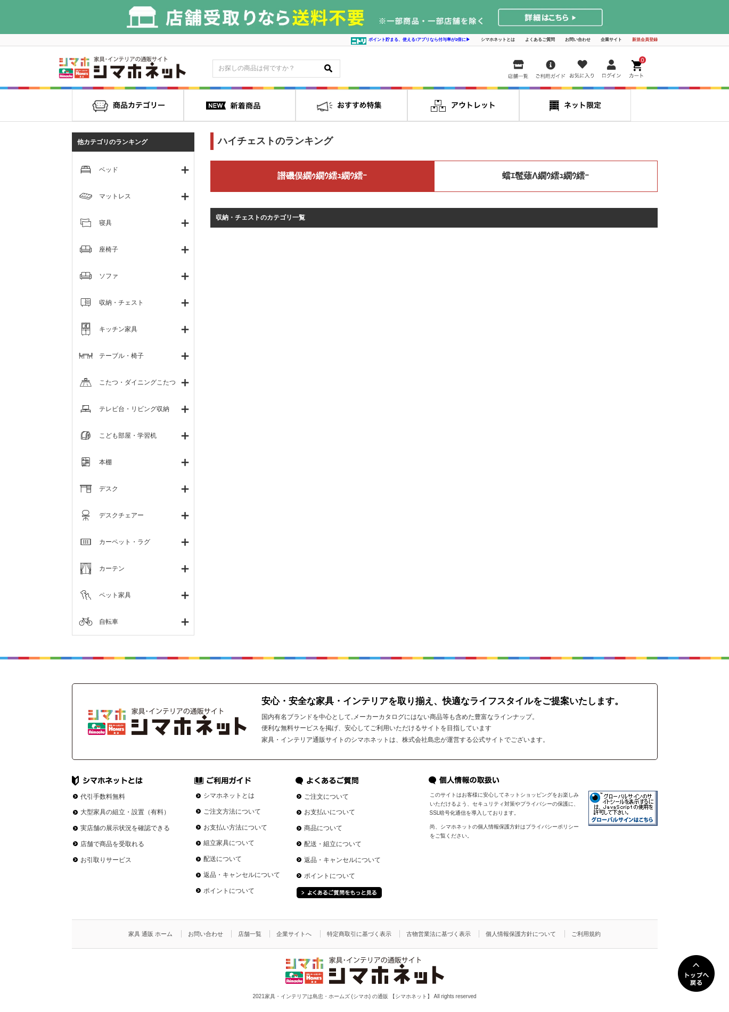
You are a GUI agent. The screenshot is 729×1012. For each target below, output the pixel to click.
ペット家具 (115, 595)
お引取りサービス (106, 860)
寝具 (105, 223)
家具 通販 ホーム (150, 934)
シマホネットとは (498, 39)
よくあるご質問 (540, 39)
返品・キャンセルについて (241, 875)
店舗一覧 (249, 934)
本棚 (105, 462)
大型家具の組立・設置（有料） (125, 812)
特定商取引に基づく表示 (359, 934)
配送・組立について (333, 844)
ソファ (108, 276)
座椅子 (108, 249)
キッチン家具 (118, 329)
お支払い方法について (235, 827)
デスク (108, 488)
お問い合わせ (578, 39)
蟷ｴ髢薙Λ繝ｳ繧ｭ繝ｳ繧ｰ (545, 175)
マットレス (115, 196)
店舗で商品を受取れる (112, 844)
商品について (323, 828)
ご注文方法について (232, 811)
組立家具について (229, 843)
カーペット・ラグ (124, 542)
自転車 (108, 621)
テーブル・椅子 (121, 355)
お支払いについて (329, 812)
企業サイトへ (294, 934)
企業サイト (611, 39)
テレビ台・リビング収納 (134, 409)
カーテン (112, 568)
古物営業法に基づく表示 (438, 934)
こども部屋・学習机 (128, 435)
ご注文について (326, 796)
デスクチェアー (121, 515)
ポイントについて (229, 890)
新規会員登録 (645, 39)
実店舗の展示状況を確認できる (125, 828)
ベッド (108, 169)
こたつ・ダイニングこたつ (137, 382)
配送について (222, 859)
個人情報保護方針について (521, 934)
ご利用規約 (586, 934)
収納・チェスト (121, 302)
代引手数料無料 (102, 796)
